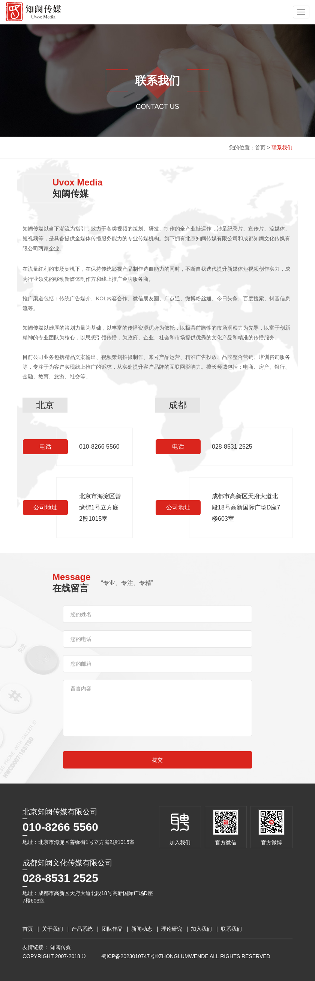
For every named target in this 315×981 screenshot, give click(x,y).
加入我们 (201, 929)
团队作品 (112, 929)
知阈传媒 (60, 947)
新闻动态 (141, 929)
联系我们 (282, 148)
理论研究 (171, 929)
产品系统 (82, 929)
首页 (260, 148)
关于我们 (52, 929)
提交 (157, 760)
